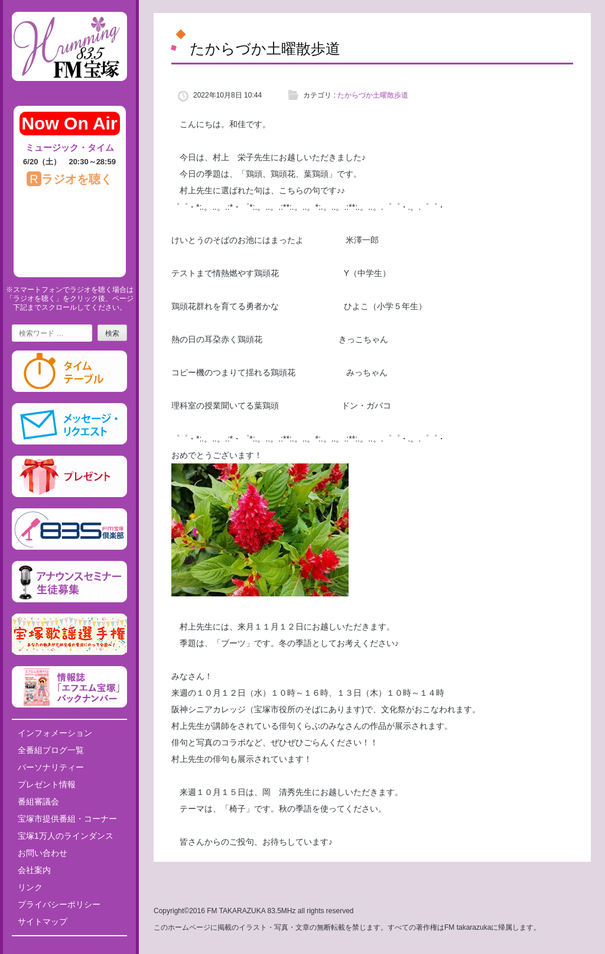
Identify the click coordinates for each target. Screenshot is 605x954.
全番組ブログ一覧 (51, 750)
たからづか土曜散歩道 (372, 95)
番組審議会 (38, 801)
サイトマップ (42, 921)
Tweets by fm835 (69, 949)
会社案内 (34, 870)
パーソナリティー (51, 767)
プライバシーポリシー (59, 904)
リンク (30, 887)
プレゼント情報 (47, 784)
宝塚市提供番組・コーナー (67, 818)
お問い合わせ (42, 853)
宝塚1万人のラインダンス (65, 836)
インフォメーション (55, 733)
